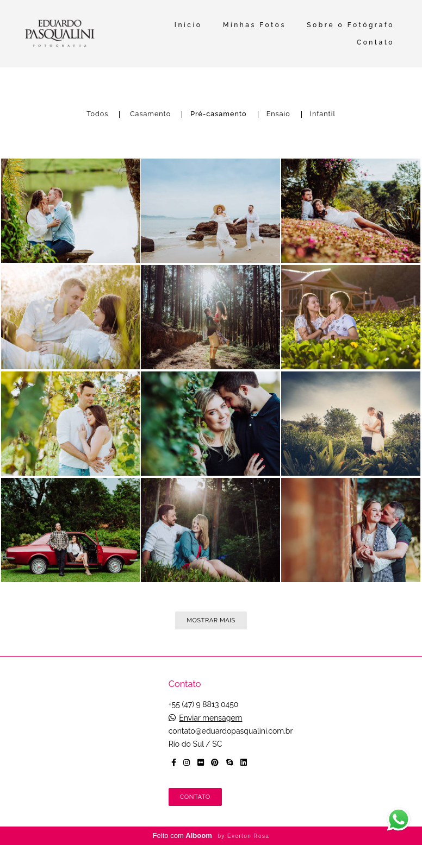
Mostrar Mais (211, 620)
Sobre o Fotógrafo (350, 25)
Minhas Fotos (254, 25)
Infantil (323, 114)
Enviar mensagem (210, 718)
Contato (375, 42)
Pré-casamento (218, 114)
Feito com (211, 835)
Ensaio (278, 114)
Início (188, 25)
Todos (97, 114)
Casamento (150, 114)
